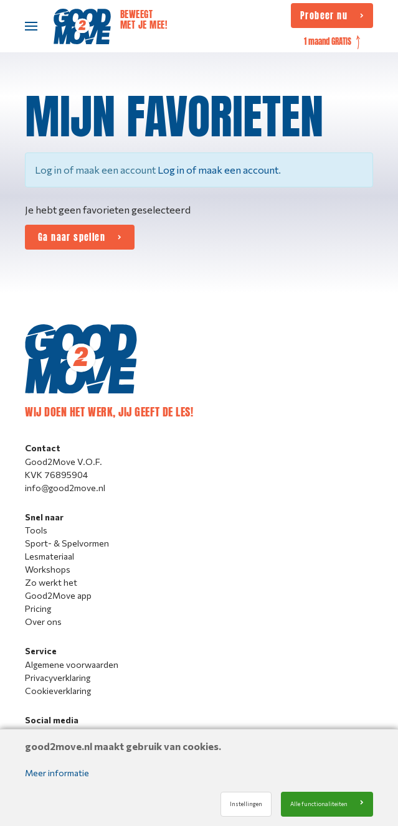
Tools (36, 530)
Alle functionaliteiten (319, 803)
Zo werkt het (51, 582)
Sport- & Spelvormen (67, 543)
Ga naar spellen (71, 237)
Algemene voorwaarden (71, 664)
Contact (42, 448)
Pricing (38, 608)
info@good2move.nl (65, 487)
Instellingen (246, 803)
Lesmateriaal (49, 556)
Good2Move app (58, 595)
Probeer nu (324, 15)
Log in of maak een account (218, 170)
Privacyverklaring (57, 677)
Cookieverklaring (58, 690)
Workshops (47, 569)
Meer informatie (57, 772)
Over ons (43, 621)
